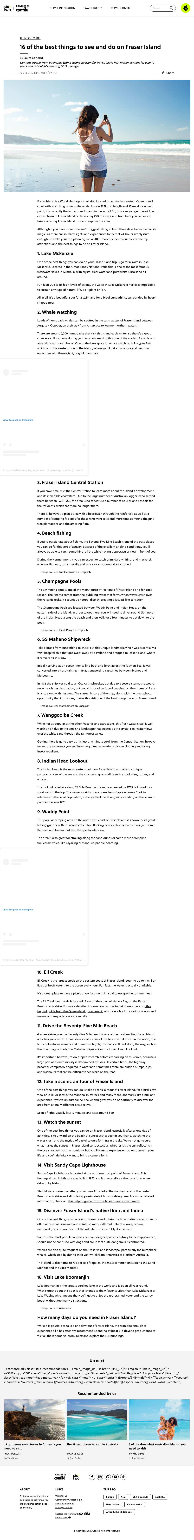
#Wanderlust (12, 1453)
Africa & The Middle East (119, 1512)
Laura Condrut (33, 58)
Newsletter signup (64, 1503)
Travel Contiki (120, 8)
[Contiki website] (60, 1477)
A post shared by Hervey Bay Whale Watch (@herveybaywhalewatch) (38, 470)
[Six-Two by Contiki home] (7, 8)
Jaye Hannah (138, 1458)
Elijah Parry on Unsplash (73, 630)
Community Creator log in (69, 1499)
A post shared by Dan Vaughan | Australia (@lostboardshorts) (34, 960)
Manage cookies (63, 1507)
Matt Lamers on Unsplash (74, 706)
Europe (110, 1497)
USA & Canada (140, 1497)
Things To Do (30, 38)
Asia (123, 1497)
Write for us (61, 1495)
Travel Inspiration (62, 8)
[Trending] (185, 8)
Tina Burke (12, 1458)
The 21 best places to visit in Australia (92, 1444)
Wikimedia (65, 1308)
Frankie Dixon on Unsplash (75, 572)
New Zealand (113, 1504)
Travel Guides (93, 8)
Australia (160, 1497)
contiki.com (63, 1517)
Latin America (134, 1504)
